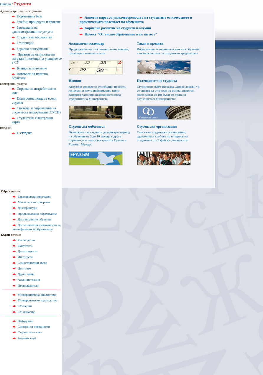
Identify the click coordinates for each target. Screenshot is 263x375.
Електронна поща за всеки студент (34, 100)
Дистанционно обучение (35, 219)
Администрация (29, 279)
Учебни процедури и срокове (38, 22)
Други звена (26, 274)
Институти (25, 257)
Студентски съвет (30, 332)
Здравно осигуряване (32, 49)
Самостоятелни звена (32, 262)
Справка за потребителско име (34, 91)
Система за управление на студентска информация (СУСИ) (36, 110)
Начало (5, 4)
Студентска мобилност (87, 126)
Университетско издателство (37, 300)
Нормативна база (29, 16)
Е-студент (24, 133)
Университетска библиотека (37, 294)
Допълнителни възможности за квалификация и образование (36, 227)
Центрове (24, 268)
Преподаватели (28, 285)
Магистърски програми (34, 202)
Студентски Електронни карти (32, 120)
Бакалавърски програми (34, 196)
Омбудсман (25, 321)
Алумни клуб (27, 338)
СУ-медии (25, 306)
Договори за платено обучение (30, 76)
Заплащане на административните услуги (32, 29)
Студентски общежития (34, 37)
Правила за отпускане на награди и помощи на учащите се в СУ (37, 58)
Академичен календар (86, 43)
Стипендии (25, 43)
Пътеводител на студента (157, 81)
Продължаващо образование (37, 213)
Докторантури (27, 208)
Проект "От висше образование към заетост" (121, 34)
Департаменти (27, 251)
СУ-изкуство (26, 312)
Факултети (25, 245)
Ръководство (26, 240)
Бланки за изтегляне (32, 68)
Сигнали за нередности (34, 326)
